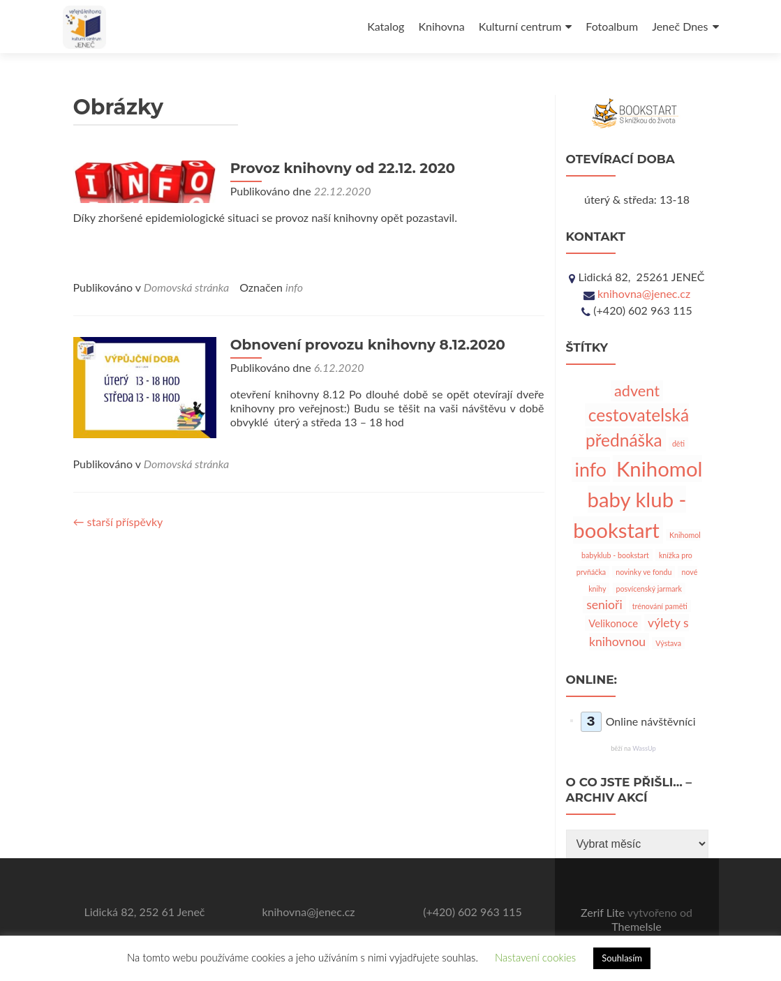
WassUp (644, 748)
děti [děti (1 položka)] (678, 443)
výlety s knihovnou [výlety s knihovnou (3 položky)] (639, 631)
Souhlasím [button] (622, 958)
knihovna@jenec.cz (643, 293)
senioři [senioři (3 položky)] (604, 604)
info (294, 287)
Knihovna (441, 26)
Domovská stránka (186, 287)
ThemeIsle (636, 926)
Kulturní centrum (520, 26)
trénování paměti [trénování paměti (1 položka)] (659, 606)
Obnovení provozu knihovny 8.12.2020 (364, 344)
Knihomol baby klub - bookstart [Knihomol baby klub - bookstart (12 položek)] (637, 499)
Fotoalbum (612, 26)
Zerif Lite (604, 912)
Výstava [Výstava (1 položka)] (668, 642)
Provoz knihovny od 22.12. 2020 (339, 168)
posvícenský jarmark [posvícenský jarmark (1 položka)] (649, 588)
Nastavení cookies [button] (535, 957)
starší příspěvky (118, 521)
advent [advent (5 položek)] (637, 391)
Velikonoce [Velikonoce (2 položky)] (613, 623)
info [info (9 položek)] (591, 469)
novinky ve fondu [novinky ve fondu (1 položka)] (643, 571)
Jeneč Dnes (680, 26)
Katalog (385, 26)
